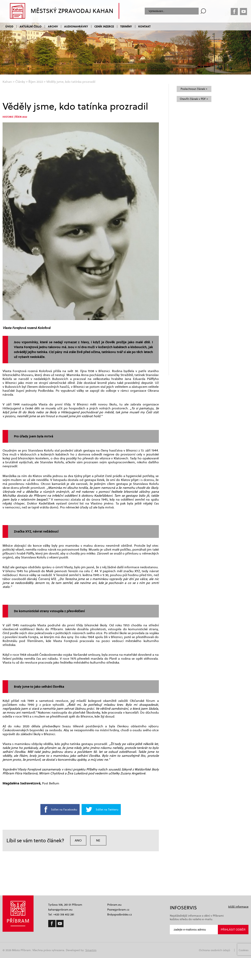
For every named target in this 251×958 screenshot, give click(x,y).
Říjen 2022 (35, 81)
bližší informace (238, 906)
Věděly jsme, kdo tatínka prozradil (70, 81)
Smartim (90, 950)
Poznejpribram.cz (118, 910)
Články (20, 81)
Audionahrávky (76, 26)
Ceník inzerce (104, 26)
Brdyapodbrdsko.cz (119, 914)
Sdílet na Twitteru (107, 809)
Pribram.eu (114, 905)
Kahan (7, 81)
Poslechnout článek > (194, 89)
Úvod (9, 26)
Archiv (53, 26)
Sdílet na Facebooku (64, 809)
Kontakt (144, 26)
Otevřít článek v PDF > (194, 99)
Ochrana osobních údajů (214, 950)
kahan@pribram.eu (60, 910)
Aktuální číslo (31, 26)
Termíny (126, 26)
